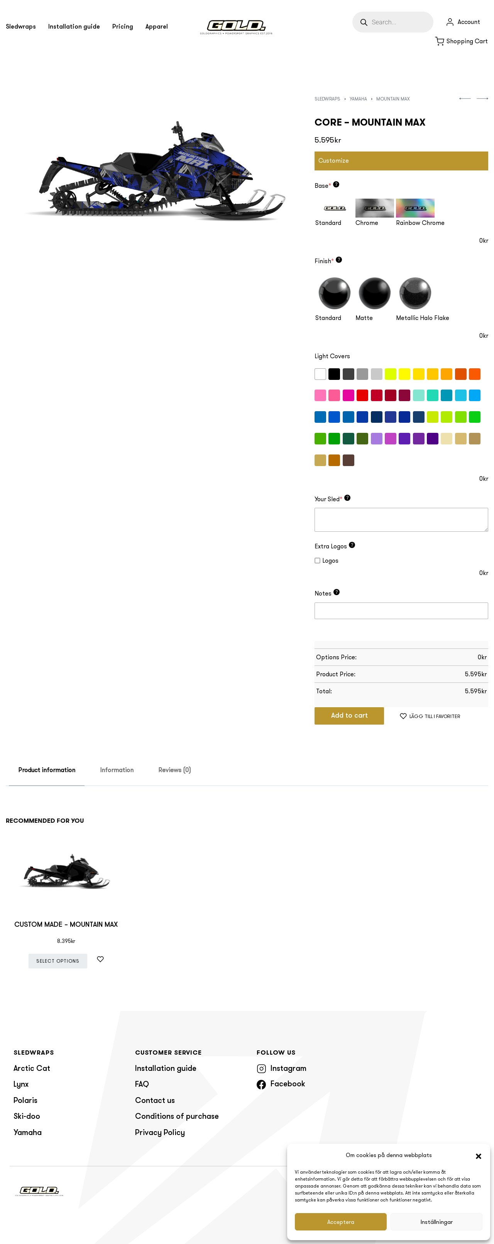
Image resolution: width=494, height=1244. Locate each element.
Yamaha (358, 98)
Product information (46, 770)
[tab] (47, 770)
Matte (364, 317)
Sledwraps (327, 98)
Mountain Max (393, 98)
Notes (327, 593)
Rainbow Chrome (420, 222)
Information (117, 770)
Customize (333, 160)
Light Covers (332, 356)
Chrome (366, 222)
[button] (478, 1155)
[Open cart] (461, 41)
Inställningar (437, 1222)
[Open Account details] (462, 22)
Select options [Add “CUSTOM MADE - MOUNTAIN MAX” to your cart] (58, 961)
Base (327, 185)
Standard (328, 222)
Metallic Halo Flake (422, 317)
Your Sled (332, 499)
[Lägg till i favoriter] (430, 716)
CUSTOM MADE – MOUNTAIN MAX (66, 925)
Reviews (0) (174, 770)
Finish (328, 260)
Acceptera (340, 1222)
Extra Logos (335, 546)
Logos (326, 560)
